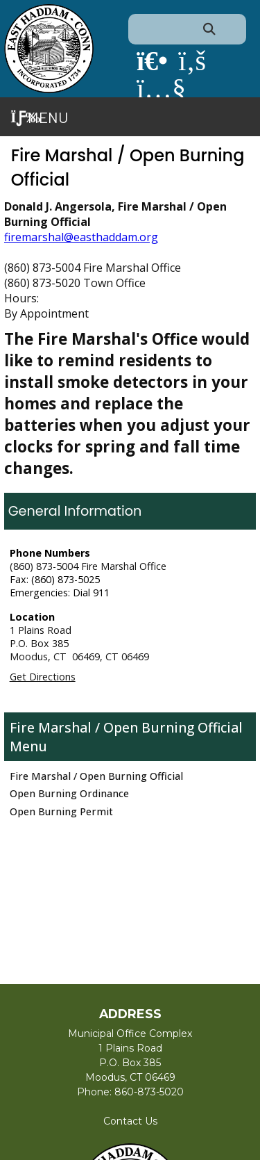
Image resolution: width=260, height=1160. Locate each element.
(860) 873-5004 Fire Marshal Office (88, 566)
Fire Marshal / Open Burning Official (126, 727)
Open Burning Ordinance (69, 793)
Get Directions (43, 676)
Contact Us (130, 1121)
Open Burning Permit (61, 811)
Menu (39, 117)
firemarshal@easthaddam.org (81, 237)
